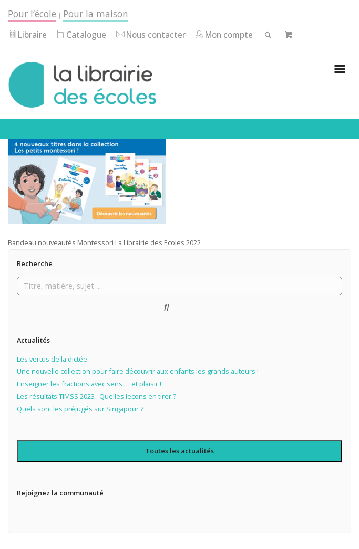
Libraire (27, 34)
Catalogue (81, 34)
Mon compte (224, 34)
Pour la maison (95, 13)
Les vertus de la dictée (52, 359)
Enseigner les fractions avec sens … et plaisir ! (89, 383)
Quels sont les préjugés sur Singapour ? (80, 409)
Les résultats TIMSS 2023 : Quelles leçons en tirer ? (96, 396)
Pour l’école (32, 13)
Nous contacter (151, 34)
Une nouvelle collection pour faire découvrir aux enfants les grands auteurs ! (138, 371)
